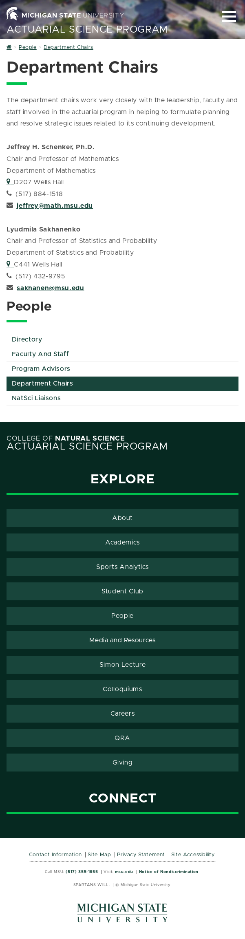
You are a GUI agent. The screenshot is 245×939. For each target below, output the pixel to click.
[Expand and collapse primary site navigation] (228, 16)
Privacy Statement (141, 854)
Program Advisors (41, 369)
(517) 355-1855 (82, 872)
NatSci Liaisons (36, 398)
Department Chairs (42, 383)
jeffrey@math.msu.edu (55, 206)
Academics (122, 542)
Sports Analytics (122, 567)
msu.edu (124, 872)
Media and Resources (122, 640)
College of (66, 438)
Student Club (122, 591)
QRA (122, 738)
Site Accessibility (193, 854)
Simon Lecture (122, 664)
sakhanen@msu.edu (50, 288)
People (122, 616)
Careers (122, 713)
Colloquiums (122, 689)
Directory (27, 339)
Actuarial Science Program (87, 30)
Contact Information (55, 854)
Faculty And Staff (40, 354)
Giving (123, 762)
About (122, 518)
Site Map (99, 854)
